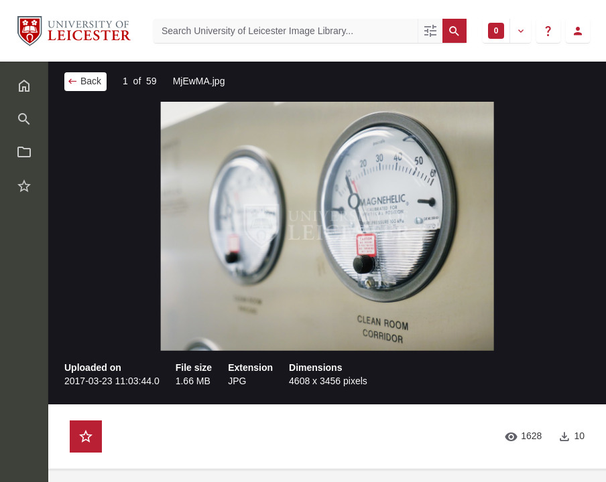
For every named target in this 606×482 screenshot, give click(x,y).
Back (84, 81)
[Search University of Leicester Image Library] (286, 31)
